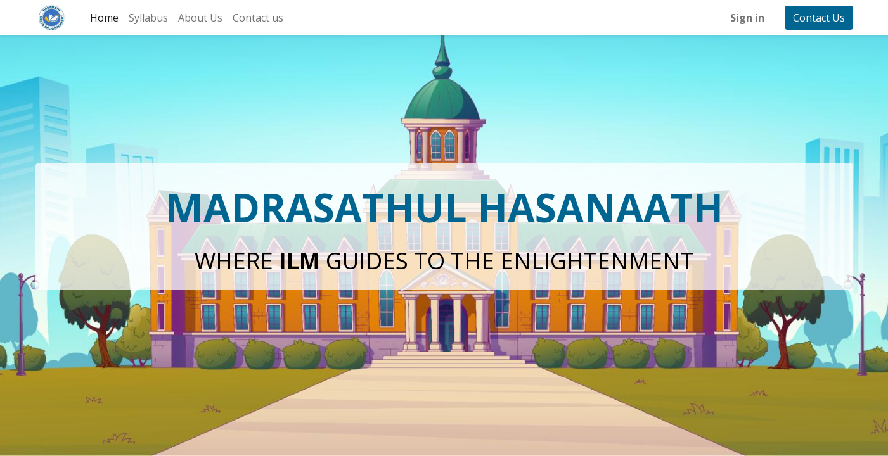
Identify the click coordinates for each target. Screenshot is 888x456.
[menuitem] (104, 17)
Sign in (747, 18)
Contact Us (819, 18)
